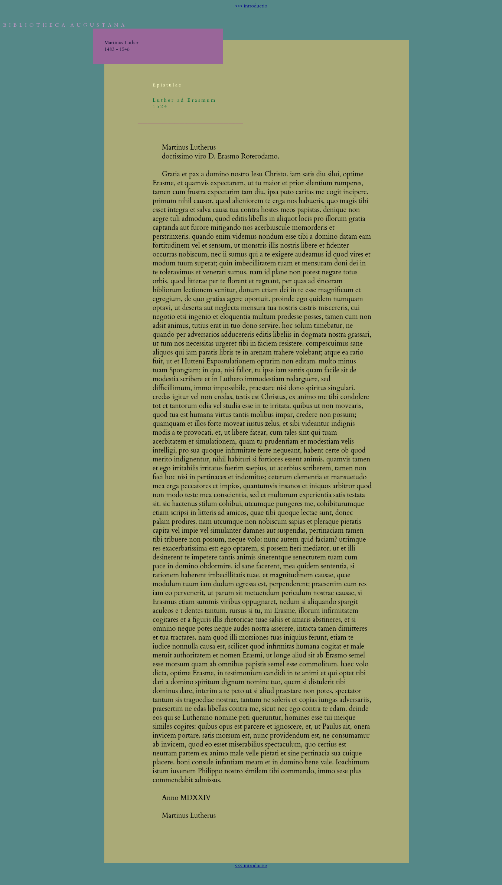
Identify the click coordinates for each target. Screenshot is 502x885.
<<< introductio (251, 6)
